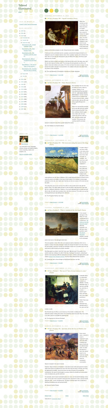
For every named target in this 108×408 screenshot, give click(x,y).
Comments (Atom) (56, 398)
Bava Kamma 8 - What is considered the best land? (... (29, 60)
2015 (22, 89)
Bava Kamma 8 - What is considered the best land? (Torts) (67, 210)
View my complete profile (25, 154)
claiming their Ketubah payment (57, 256)
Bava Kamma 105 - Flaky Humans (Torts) (62, 83)
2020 (22, 84)
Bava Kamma (85, 76)
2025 (22, 30)
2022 (22, 79)
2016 (22, 86)
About (19, 12)
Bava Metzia (85, 322)
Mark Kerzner (24, 143)
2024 (22, 33)
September (25, 42)
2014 (22, 91)
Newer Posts (48, 395)
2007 (22, 109)
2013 (22, 94)
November (25, 37)
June (23, 76)
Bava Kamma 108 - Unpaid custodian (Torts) (63, 18)
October (24, 40)
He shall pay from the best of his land (84, 222)
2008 (22, 106)
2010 (22, 101)
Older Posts (86, 395)
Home (67, 395)
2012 (22, 96)
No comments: (85, 75)
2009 (22, 104)
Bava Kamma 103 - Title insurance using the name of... (29, 54)
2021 (22, 81)
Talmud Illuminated (24, 7)
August (24, 73)
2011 (22, 99)
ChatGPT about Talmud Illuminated (28, 24)
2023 (22, 35)
